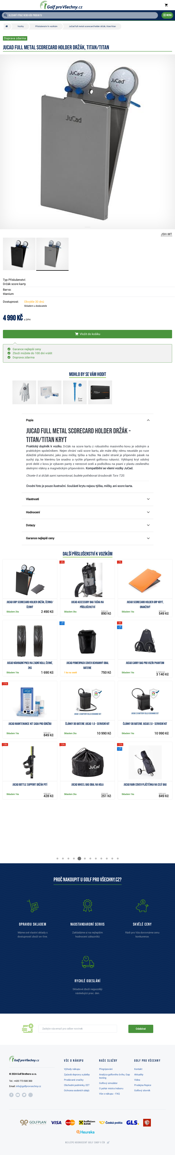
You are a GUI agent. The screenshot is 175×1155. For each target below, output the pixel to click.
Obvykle (34, 301)
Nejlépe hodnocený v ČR (85, 1142)
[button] (57, 858)
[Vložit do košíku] (87, 334)
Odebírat (141, 1028)
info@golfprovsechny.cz (28, 1086)
